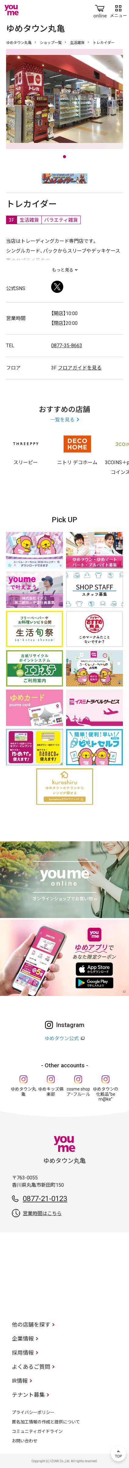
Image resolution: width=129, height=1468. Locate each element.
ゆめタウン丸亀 (19, 43)
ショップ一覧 (51, 43)
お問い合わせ (24, 1440)
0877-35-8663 (66, 345)
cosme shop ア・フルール (78, 1092)
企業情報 (23, 1338)
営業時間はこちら (42, 1213)
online (100, 10)
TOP (118, 1453)
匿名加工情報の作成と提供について (46, 1421)
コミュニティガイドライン (37, 1431)
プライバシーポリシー (33, 1412)
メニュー (118, 10)
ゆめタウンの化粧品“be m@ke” (105, 1094)
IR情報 (20, 1381)
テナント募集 (28, 1395)
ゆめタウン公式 (62, 1038)
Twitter (57, 287)
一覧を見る (62, 420)
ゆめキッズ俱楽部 (51, 1092)
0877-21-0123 (45, 1198)
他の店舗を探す (31, 1324)
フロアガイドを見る (80, 368)
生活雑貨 (77, 43)
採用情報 (23, 1353)
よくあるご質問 (31, 1367)
